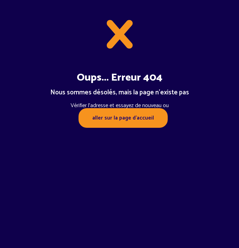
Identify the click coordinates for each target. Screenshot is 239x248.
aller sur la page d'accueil (123, 118)
